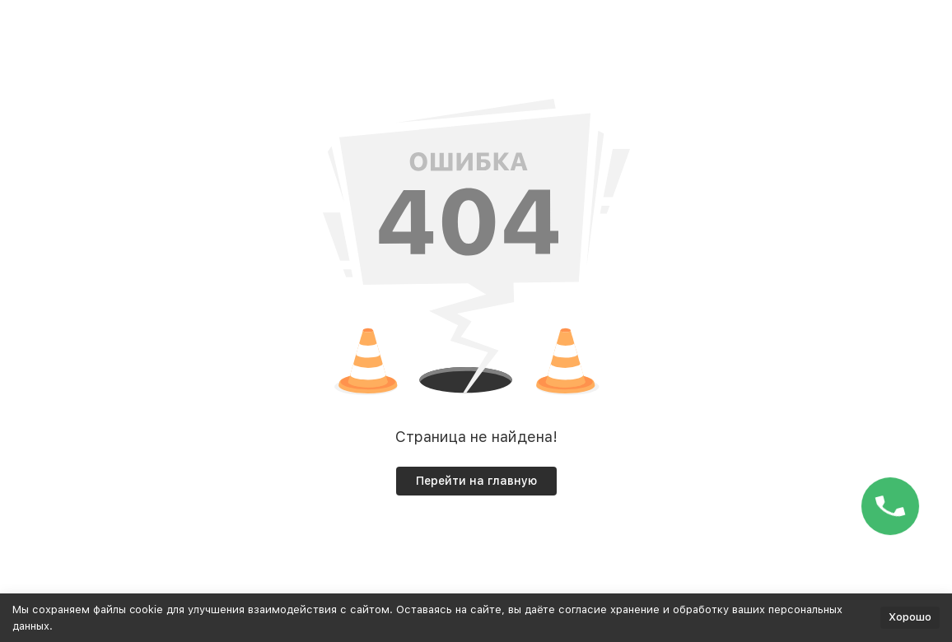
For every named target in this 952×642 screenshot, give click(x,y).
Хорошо (910, 617)
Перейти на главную (476, 480)
